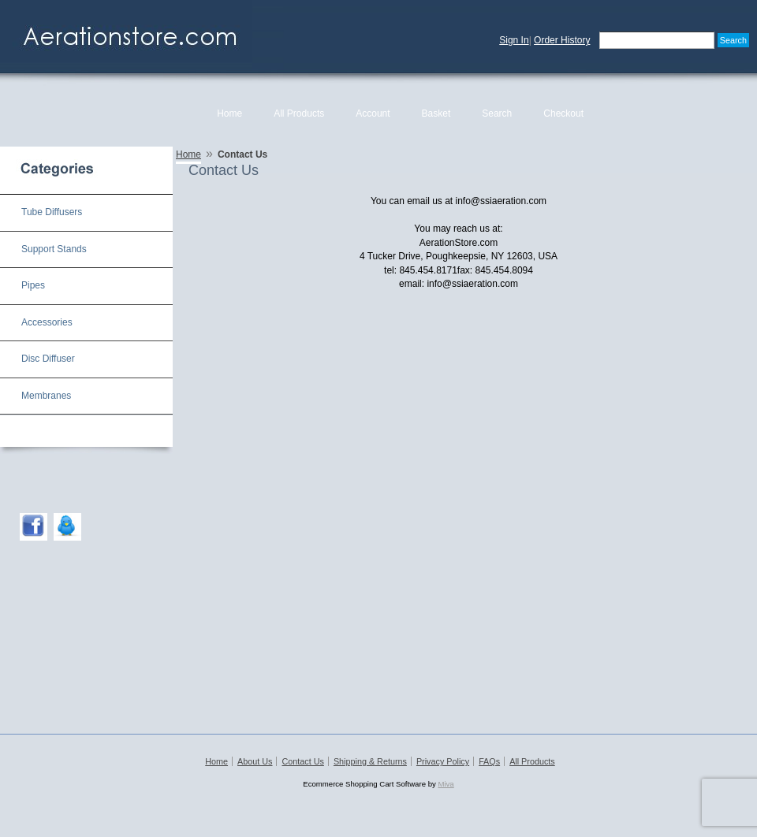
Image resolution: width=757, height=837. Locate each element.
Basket (436, 113)
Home (229, 113)
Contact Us (302, 761)
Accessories (47, 322)
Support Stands (54, 249)
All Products (299, 113)
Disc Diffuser (48, 358)
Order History (562, 40)
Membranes (46, 395)
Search (497, 113)
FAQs (489, 761)
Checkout (563, 113)
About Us (254, 761)
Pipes (33, 285)
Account (373, 113)
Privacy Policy (442, 761)
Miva (445, 783)
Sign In (513, 40)
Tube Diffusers (51, 212)
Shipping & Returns (370, 761)
